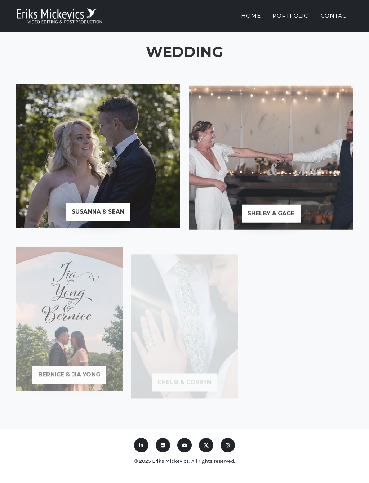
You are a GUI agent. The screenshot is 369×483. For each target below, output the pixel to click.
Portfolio (291, 13)
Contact (335, 13)
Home (251, 13)
